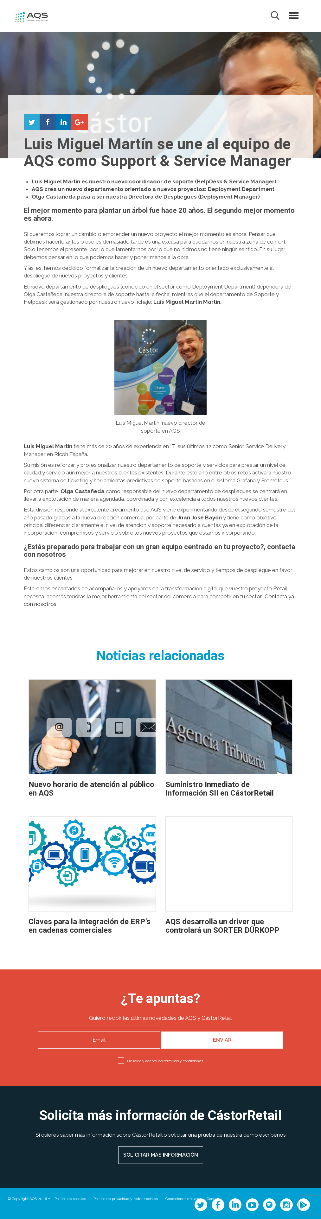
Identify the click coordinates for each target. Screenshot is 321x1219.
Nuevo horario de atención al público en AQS (91, 788)
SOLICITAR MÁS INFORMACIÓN (160, 1155)
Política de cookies (70, 1199)
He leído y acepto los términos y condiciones (165, 1061)
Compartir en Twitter (32, 122)
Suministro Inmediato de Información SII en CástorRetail (219, 788)
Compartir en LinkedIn (63, 122)
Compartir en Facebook (47, 122)
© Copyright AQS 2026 (27, 1199)
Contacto (214, 1199)
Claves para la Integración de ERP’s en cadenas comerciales (90, 926)
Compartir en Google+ (79, 122)
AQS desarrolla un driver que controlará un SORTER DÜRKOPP (222, 926)
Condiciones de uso (182, 1199)
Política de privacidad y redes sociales (125, 1199)
